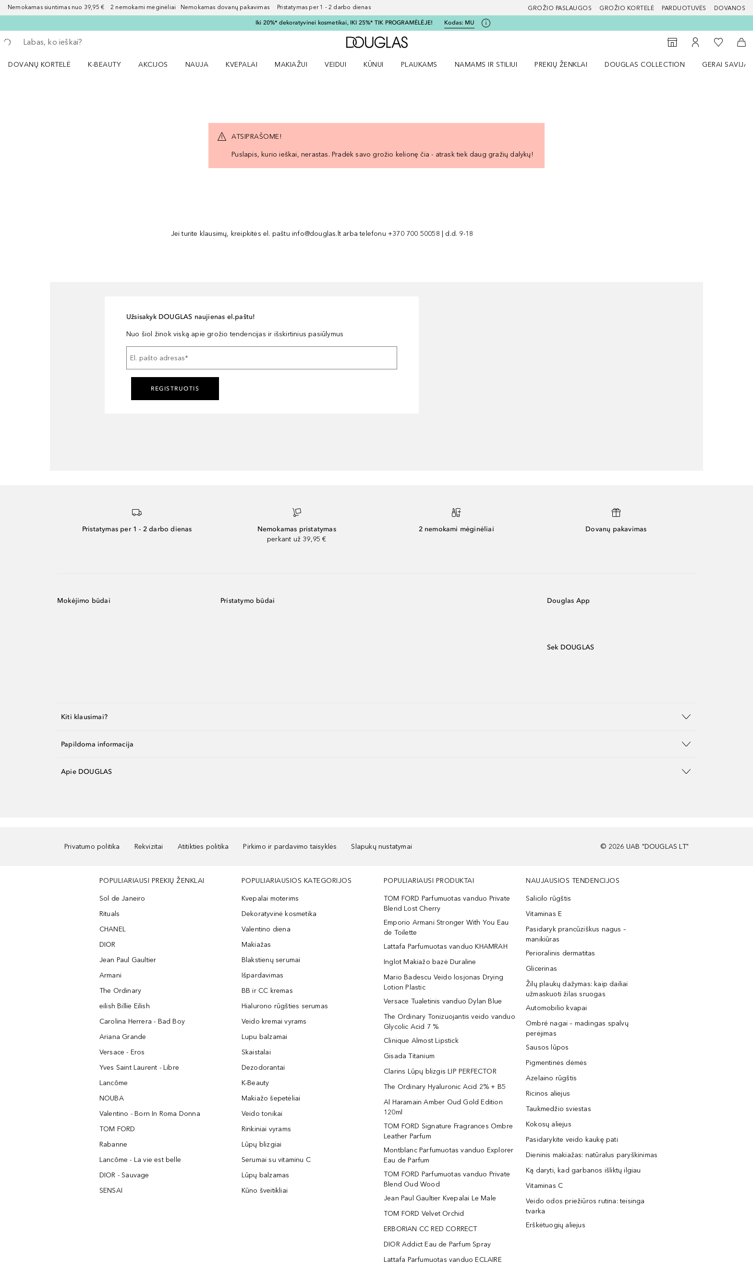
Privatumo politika (92, 847)
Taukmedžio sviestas (558, 1109)
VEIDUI (335, 65)
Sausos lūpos (547, 1047)
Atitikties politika (203, 847)
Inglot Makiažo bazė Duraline (430, 962)
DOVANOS (730, 8)
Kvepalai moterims (270, 898)
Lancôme (113, 1083)
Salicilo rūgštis (548, 898)
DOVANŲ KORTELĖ (39, 65)
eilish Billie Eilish (124, 1006)
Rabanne (113, 1144)
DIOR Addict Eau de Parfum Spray (437, 1244)
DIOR (107, 945)
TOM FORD (117, 1129)
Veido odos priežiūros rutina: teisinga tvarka (585, 1206)
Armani (110, 975)
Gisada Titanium (409, 1056)
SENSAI (110, 1190)
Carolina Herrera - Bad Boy (142, 1021)
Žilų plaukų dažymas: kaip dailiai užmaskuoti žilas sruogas (577, 989)
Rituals (109, 914)
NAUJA (197, 65)
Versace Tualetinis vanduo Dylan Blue (443, 1001)
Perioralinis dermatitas (560, 953)
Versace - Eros (122, 1052)
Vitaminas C (544, 1186)
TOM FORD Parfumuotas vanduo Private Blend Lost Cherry (447, 903)
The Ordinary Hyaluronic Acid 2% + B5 (445, 1087)
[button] (376, 716)
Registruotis (175, 388)
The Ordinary (120, 991)
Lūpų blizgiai (262, 1144)
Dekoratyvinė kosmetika (279, 914)
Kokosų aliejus (548, 1124)
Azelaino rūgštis (551, 1078)
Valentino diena (266, 929)
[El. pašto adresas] (261, 357)
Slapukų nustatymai (381, 847)
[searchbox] (93, 42)
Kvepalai (241, 65)
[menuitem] (45, 64)
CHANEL (112, 929)
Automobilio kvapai (556, 1008)
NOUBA (111, 1098)
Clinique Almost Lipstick (421, 1041)
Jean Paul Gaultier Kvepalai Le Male (440, 1198)
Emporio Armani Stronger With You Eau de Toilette (446, 927)
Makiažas (256, 945)
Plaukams (419, 65)
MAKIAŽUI (291, 65)
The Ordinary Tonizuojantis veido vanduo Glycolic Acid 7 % (449, 1022)
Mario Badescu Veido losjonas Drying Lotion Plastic (443, 982)
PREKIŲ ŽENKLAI (560, 65)
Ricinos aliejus (548, 1093)
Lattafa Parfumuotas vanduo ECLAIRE (443, 1260)
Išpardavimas (262, 975)
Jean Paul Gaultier (128, 960)
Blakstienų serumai (271, 960)
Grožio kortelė (626, 8)
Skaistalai (256, 1052)
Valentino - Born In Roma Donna (149, 1114)
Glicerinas (541, 969)
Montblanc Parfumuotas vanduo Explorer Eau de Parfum (448, 1155)
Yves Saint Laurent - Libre (139, 1067)
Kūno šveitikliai (265, 1190)
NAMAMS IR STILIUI (486, 65)
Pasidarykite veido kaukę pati (572, 1140)
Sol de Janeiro (122, 898)
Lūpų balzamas (266, 1175)
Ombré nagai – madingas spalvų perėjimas (577, 1028)
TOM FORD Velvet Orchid (424, 1214)
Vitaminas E (544, 914)
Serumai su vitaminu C (276, 1160)
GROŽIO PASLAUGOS (560, 8)
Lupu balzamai (265, 1037)
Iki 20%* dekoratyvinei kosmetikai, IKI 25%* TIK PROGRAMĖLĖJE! (344, 22)
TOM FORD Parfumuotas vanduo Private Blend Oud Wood (447, 1179)
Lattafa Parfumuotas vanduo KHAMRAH (446, 946)
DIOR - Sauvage (124, 1175)
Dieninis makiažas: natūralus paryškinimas (591, 1155)
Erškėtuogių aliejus (555, 1225)
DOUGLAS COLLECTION (645, 65)
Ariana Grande (122, 1037)
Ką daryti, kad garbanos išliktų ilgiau (583, 1170)
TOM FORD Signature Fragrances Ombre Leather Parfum (448, 1131)
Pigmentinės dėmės (556, 1063)
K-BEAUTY (104, 65)
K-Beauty (255, 1083)
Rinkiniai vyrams (266, 1129)
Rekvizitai (148, 847)
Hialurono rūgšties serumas (285, 1006)
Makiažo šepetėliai (271, 1098)
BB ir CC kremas (267, 991)
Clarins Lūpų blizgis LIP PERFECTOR (440, 1071)
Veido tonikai (262, 1114)
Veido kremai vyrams (274, 1021)
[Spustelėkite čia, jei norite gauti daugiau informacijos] (486, 23)
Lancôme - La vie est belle (140, 1160)
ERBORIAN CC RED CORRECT (430, 1229)
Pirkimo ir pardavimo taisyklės (290, 847)
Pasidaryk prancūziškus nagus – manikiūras (576, 934)
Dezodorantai (263, 1067)
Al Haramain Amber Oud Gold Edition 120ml (443, 1107)
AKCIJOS (153, 65)
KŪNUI (374, 65)
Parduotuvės (684, 8)
